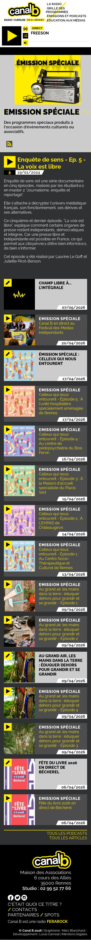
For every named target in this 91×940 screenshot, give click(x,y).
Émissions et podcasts (66, 16)
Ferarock (57, 921)
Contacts (24, 909)
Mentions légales (74, 934)
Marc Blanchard (73, 930)
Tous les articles (68, 838)
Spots (51, 914)
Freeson (40, 33)
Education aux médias (66, 20)
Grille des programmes (57, 9)
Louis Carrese (49, 934)
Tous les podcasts (67, 833)
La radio (54, 4)
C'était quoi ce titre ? (35, 904)
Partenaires (23, 914)
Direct (37, 28)
